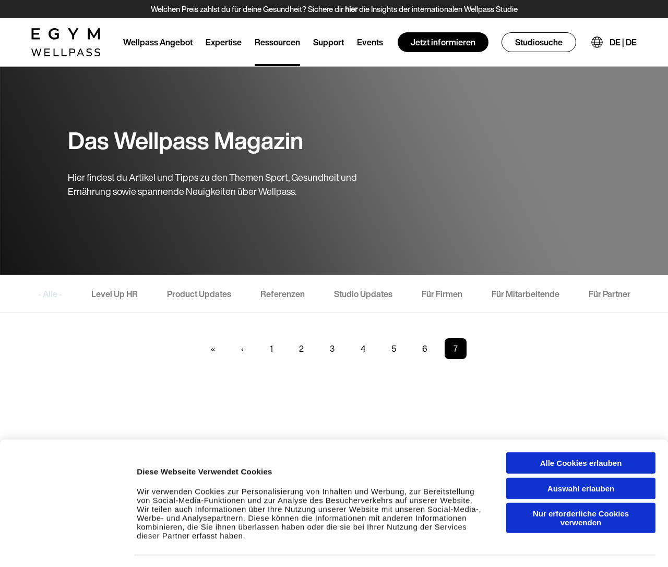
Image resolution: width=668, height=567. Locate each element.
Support (328, 42)
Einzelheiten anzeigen (585, 548)
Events (370, 42)
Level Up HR (114, 294)
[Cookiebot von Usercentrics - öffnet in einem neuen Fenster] (67, 549)
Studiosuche (539, 42)
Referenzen (282, 294)
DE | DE (623, 42)
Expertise (224, 42)
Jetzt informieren (443, 42)
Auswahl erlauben (580, 450)
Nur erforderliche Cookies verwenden (581, 480)
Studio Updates (363, 294)
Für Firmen (442, 294)
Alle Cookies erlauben (581, 425)
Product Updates (199, 294)
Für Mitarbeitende (525, 294)
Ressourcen (277, 42)
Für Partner (609, 294)
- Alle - (50, 294)
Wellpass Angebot (158, 42)
